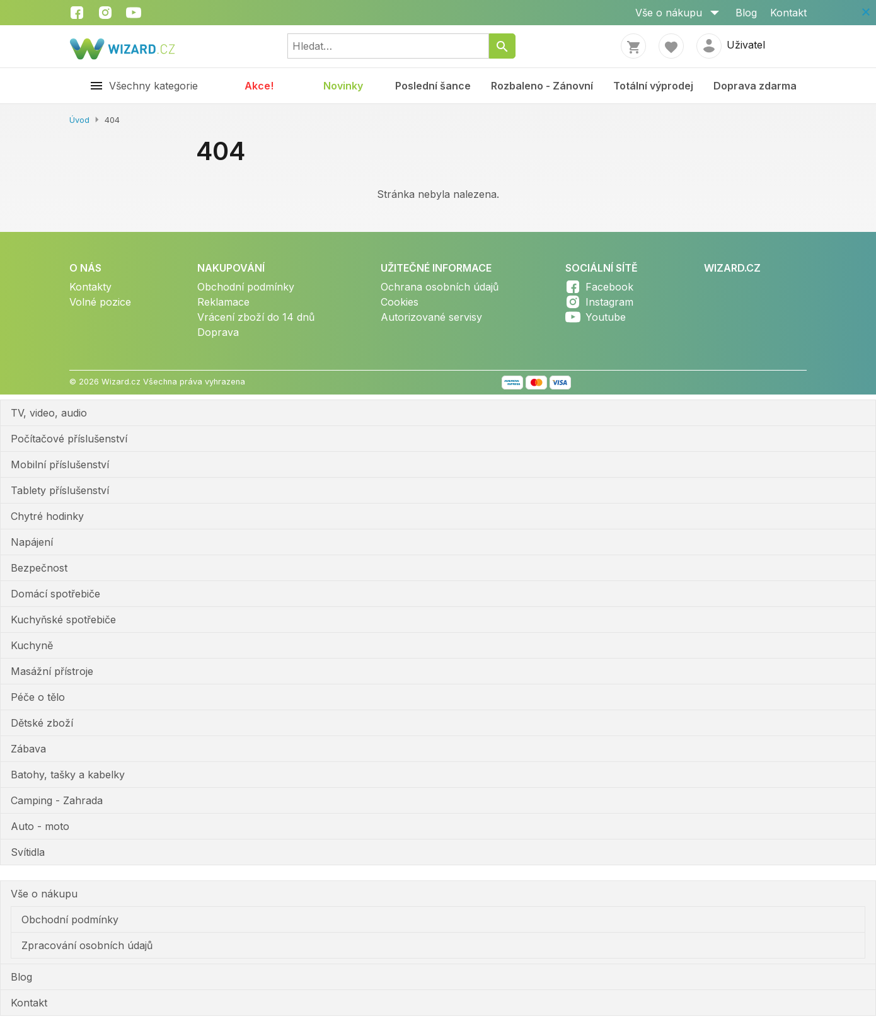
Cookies (399, 302)
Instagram (609, 302)
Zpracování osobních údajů (87, 945)
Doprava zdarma (755, 85)
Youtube (605, 317)
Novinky (343, 85)
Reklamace (223, 302)
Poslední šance (433, 85)
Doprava (218, 332)
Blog (746, 12)
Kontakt (788, 12)
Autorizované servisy (431, 317)
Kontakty (90, 286)
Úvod (79, 120)
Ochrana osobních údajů (440, 286)
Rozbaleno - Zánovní (542, 85)
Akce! (259, 85)
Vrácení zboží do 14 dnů (255, 317)
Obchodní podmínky (245, 286)
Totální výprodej (653, 85)
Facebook (609, 286)
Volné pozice (100, 302)
